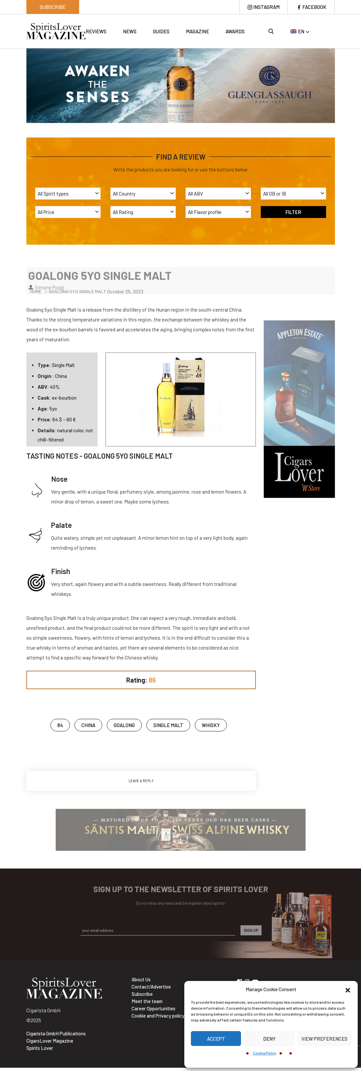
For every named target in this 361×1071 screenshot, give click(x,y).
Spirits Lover (39, 1048)
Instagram (266, 7)
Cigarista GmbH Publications (56, 1033)
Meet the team (147, 1001)
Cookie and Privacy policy (158, 1016)
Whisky (211, 725)
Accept (216, 1039)
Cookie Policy (264, 1053)
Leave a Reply (141, 781)
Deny (269, 1039)
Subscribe (53, 7)
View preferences (324, 1039)
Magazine (197, 31)
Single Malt (168, 725)
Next (340, 84)
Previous (21, 84)
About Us (141, 979)
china (88, 725)
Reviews (96, 31)
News (129, 31)
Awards (235, 31)
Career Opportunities (153, 1008)
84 (60, 725)
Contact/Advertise (151, 987)
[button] (348, 989)
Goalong (124, 725)
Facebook (314, 7)
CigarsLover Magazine (49, 1041)
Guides (161, 31)
